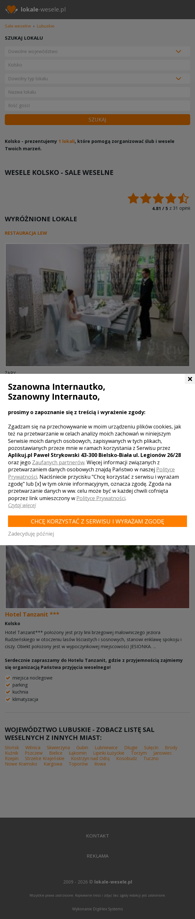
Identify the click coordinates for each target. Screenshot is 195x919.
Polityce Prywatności (100, 498)
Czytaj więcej (22, 505)
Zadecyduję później (31, 533)
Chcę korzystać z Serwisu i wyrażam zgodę (97, 521)
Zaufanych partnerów (58, 462)
